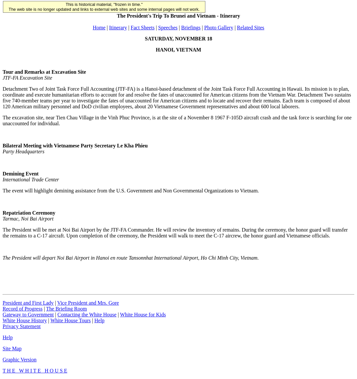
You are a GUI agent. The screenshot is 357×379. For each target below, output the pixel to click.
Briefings (191, 27)
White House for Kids (143, 314)
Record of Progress (23, 308)
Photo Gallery (218, 27)
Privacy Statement (22, 326)
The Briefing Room (66, 308)
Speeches (168, 27)
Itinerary (118, 27)
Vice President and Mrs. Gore (88, 303)
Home (99, 27)
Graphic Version (19, 359)
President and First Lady (28, 303)
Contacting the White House (86, 314)
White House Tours (70, 320)
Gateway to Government (28, 314)
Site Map (12, 348)
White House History (25, 320)
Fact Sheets (143, 27)
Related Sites (250, 27)
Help (99, 320)
